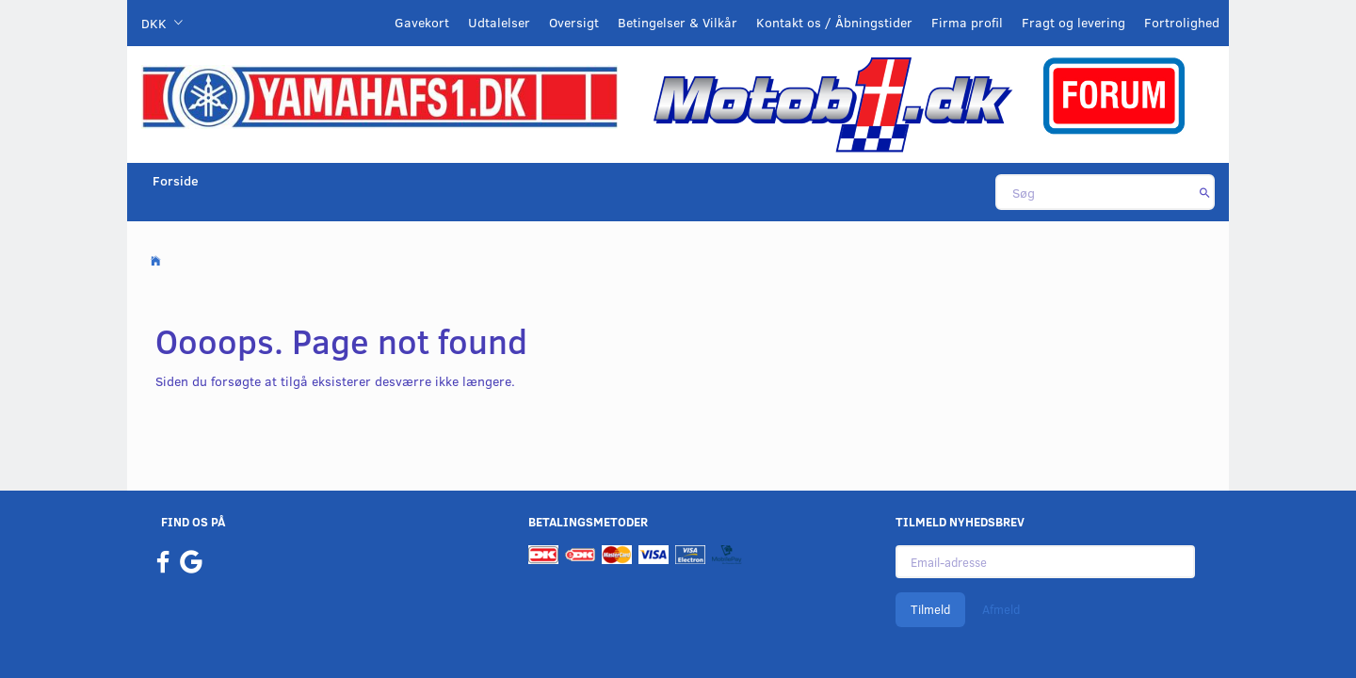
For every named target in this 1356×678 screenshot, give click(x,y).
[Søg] (1205, 192)
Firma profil (967, 22)
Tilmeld (930, 609)
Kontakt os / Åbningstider (834, 22)
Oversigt (574, 22)
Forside (176, 180)
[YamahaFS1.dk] (379, 95)
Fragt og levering (1073, 22)
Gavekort (422, 22)
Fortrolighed (1181, 22)
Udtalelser (499, 22)
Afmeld (1001, 609)
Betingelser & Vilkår (677, 22)
